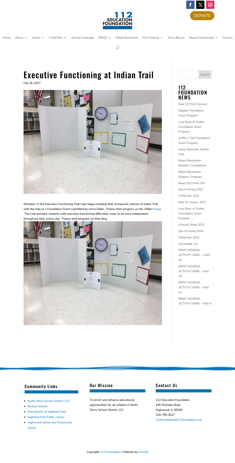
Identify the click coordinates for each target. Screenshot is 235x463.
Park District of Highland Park (46, 412)
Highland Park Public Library (45, 417)
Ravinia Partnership (201, 38)
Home (7, 38)
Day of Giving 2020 (190, 231)
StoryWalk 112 (188, 244)
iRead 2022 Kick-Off (191, 183)
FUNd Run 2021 (188, 196)
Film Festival (151, 38)
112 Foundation (110, 452)
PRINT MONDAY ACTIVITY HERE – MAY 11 (193, 288)
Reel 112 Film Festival (192, 105)
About (19, 38)
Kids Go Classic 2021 (192, 203)
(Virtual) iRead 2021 (191, 225)
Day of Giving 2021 (190, 190)
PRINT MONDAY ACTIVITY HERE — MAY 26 (194, 255)
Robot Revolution (127, 38)
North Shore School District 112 (48, 401)
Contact (227, 38)
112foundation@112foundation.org (178, 420)
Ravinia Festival (37, 407)
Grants (36, 38)
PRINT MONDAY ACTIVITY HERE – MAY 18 (193, 271)
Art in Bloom (176, 38)
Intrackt (143, 452)
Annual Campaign (82, 38)
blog (158, 209)
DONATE (201, 16)
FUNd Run (56, 38)
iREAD (103, 38)
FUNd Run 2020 (188, 238)
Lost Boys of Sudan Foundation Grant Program (191, 127)
